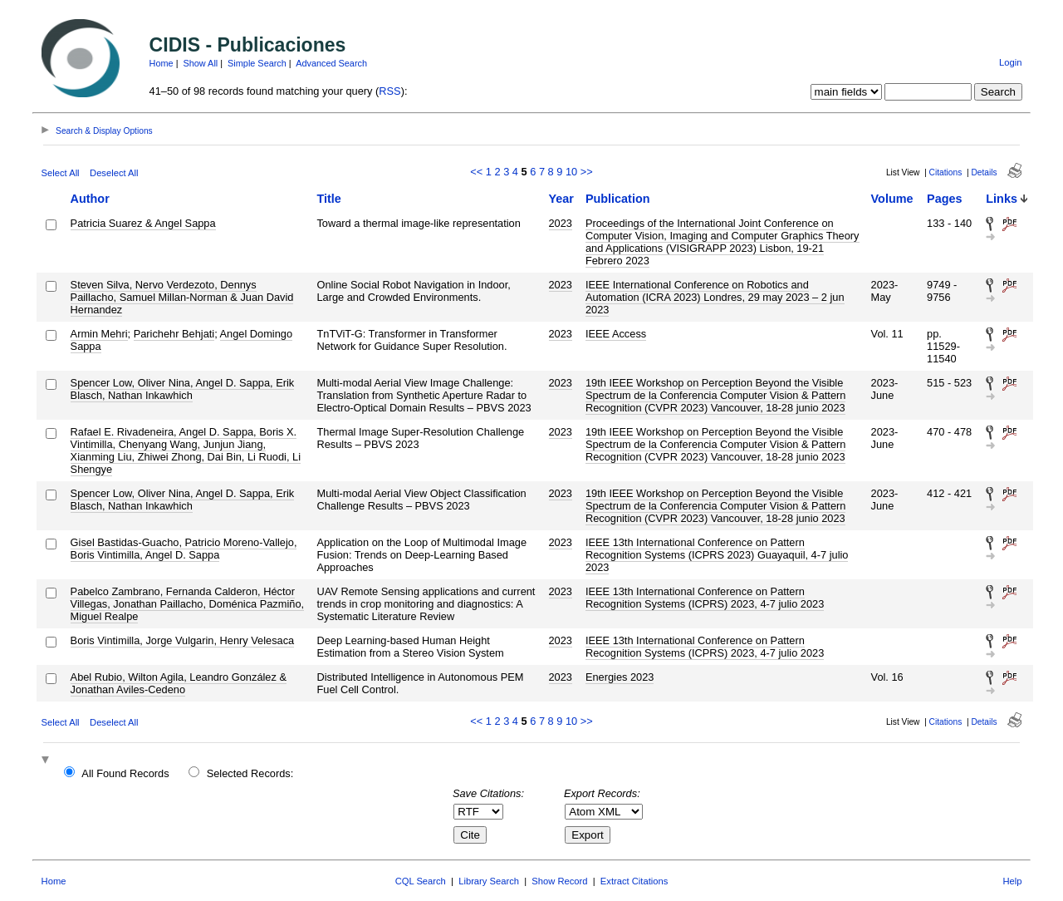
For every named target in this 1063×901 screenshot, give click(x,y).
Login (1010, 62)
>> (586, 171)
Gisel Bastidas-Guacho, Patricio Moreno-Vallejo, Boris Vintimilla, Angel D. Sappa (184, 548)
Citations (946, 172)
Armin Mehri (99, 333)
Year (561, 198)
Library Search (488, 881)
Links (1001, 198)
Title (328, 198)
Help (1011, 881)
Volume (892, 198)
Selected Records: (250, 773)
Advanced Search (331, 63)
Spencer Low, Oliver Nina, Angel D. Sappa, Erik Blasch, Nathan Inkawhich (183, 389)
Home (161, 63)
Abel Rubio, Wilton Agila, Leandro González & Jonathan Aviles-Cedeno (179, 683)
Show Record (559, 881)
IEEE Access (615, 333)
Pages (944, 198)
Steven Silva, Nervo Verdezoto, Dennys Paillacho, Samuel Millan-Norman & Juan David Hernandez (182, 297)
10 (571, 171)
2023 (560, 223)
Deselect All (114, 173)
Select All (61, 173)
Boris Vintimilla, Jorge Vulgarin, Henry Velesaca (183, 640)
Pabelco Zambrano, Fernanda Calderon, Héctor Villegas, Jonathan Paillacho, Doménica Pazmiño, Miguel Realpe (187, 604)
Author (90, 198)
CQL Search (420, 881)
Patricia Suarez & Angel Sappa (143, 223)
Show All (201, 63)
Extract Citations (634, 881)
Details (984, 172)
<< (476, 171)
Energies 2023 (619, 677)
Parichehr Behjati (174, 333)
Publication (617, 198)
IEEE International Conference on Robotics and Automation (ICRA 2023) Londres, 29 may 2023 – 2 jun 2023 (715, 297)
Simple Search (257, 63)
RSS (389, 91)
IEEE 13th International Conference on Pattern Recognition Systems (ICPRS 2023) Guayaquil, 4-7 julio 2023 (717, 555)
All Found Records (125, 773)
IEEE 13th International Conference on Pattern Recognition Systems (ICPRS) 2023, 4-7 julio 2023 (704, 597)
